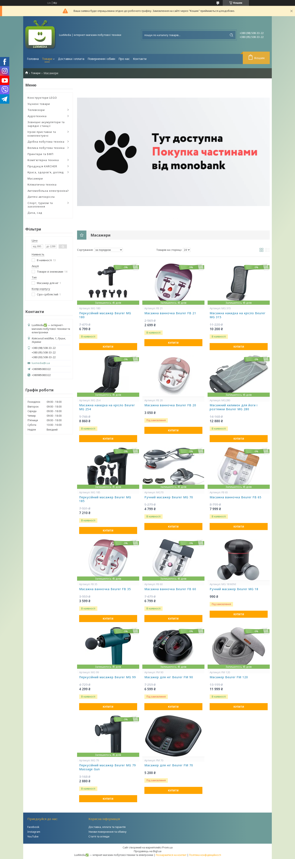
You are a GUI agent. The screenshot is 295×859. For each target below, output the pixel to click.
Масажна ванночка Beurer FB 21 (170, 313)
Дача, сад (35, 213)
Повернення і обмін (101, 59)
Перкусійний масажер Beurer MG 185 (105, 499)
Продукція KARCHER (42, 166)
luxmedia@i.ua (41, 363)
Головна (33, 59)
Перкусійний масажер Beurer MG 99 (107, 677)
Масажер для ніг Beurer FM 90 (168, 677)
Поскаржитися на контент (171, 855)
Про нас (124, 59)
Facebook (33, 827)
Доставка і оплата (71, 59)
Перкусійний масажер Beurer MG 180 (105, 315)
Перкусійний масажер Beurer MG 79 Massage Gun (107, 767)
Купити (108, 346)
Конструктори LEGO (42, 97)
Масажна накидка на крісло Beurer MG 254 (107, 407)
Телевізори (36, 110)
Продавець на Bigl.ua (147, 851)
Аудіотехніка (37, 116)
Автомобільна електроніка (48, 191)
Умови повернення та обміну (107, 832)
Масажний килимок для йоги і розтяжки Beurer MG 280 (234, 407)
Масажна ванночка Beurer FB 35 (105, 589)
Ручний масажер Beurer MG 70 (168, 497)
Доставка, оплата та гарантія (107, 827)
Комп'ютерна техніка (43, 160)
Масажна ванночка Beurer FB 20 (170, 405)
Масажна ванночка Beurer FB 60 (170, 589)
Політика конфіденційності (205, 855)
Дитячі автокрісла (41, 197)
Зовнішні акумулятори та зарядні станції (46, 124)
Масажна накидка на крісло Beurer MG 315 (237, 315)
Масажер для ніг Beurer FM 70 (168, 765)
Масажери (35, 178)
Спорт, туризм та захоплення (40, 205)
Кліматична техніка (42, 184)
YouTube (33, 836)
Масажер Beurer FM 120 (229, 677)
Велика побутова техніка (46, 148)
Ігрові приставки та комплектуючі (42, 133)
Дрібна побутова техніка (46, 141)
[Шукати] (231, 35)
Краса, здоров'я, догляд (46, 172)
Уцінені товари (39, 104)
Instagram (33, 832)
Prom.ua (167, 847)
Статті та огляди (98, 836)
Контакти (139, 59)
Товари (47, 59)
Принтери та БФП (40, 154)
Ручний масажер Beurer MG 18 (234, 589)
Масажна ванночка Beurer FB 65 (235, 497)
